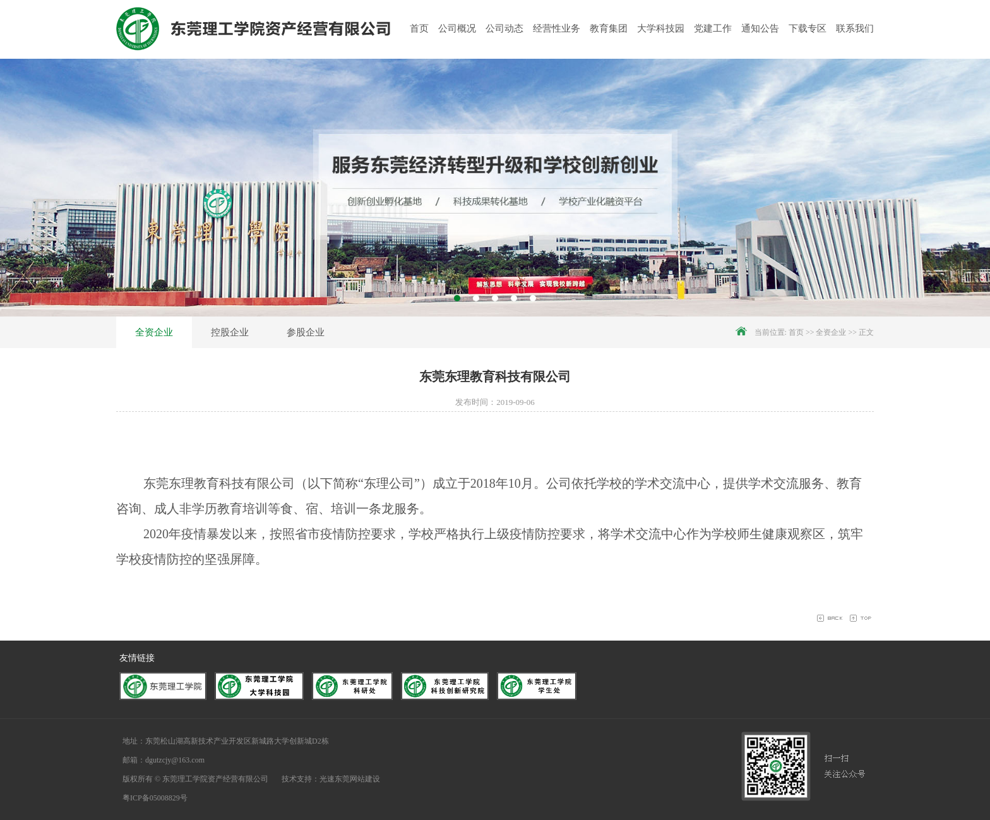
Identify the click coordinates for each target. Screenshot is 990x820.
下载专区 (807, 28)
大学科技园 (660, 28)
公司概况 (457, 28)
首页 (419, 28)
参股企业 (306, 332)
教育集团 (609, 28)
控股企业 (230, 332)
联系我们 (855, 28)
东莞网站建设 (357, 779)
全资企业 (154, 332)
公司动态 (504, 28)
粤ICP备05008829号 (155, 797)
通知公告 (760, 28)
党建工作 (713, 28)
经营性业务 (556, 28)
